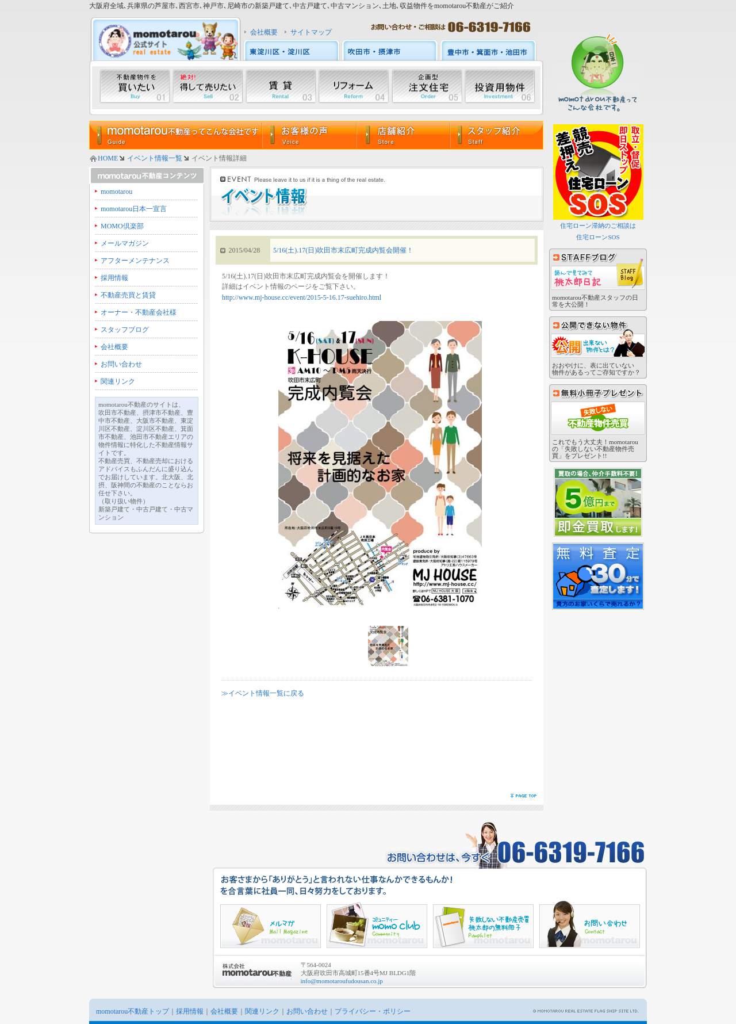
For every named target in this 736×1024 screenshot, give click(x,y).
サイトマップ (311, 32)
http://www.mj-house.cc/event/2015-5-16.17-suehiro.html (301, 297)
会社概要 (264, 32)
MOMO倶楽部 (122, 226)
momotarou (116, 192)
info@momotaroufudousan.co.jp (342, 980)
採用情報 (114, 278)
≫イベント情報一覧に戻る (262, 693)
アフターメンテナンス (135, 261)
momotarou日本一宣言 (134, 209)
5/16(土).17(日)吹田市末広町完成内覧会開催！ (343, 250)
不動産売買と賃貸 (128, 295)
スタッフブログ (125, 330)
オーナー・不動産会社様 (139, 312)
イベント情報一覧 (154, 158)
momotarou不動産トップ (132, 1011)
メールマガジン (125, 243)
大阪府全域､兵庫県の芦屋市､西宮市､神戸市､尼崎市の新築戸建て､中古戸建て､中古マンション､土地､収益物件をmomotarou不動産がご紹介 (301, 6)
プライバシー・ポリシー (373, 1011)
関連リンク (118, 381)
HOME (108, 158)
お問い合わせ (121, 364)
